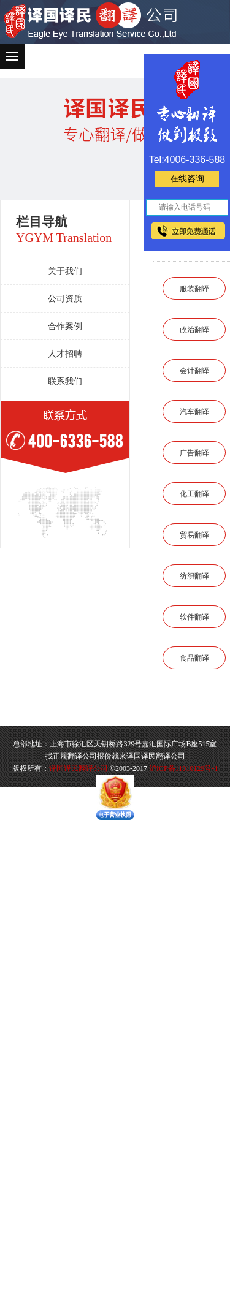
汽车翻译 (194, 411)
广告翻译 (194, 453)
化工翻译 (194, 494)
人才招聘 (65, 353)
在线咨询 (187, 178)
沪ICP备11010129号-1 (183, 768)
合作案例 (65, 326)
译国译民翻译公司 (78, 768)
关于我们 (65, 271)
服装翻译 (194, 288)
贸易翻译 (194, 535)
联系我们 (65, 381)
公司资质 (65, 298)
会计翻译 (194, 370)
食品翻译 (194, 658)
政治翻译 (194, 329)
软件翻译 (194, 617)
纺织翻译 (194, 576)
